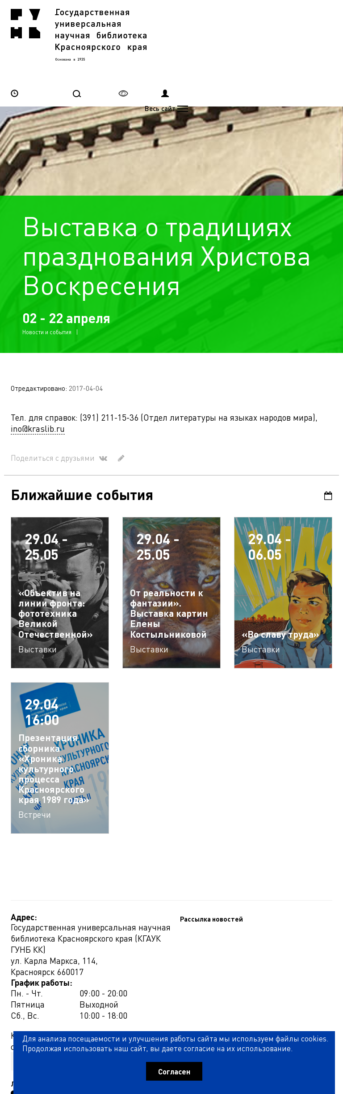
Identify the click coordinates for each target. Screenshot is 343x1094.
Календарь (328, 456)
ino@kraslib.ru (38, 388)
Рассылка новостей (42, 951)
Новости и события (46, 292)
